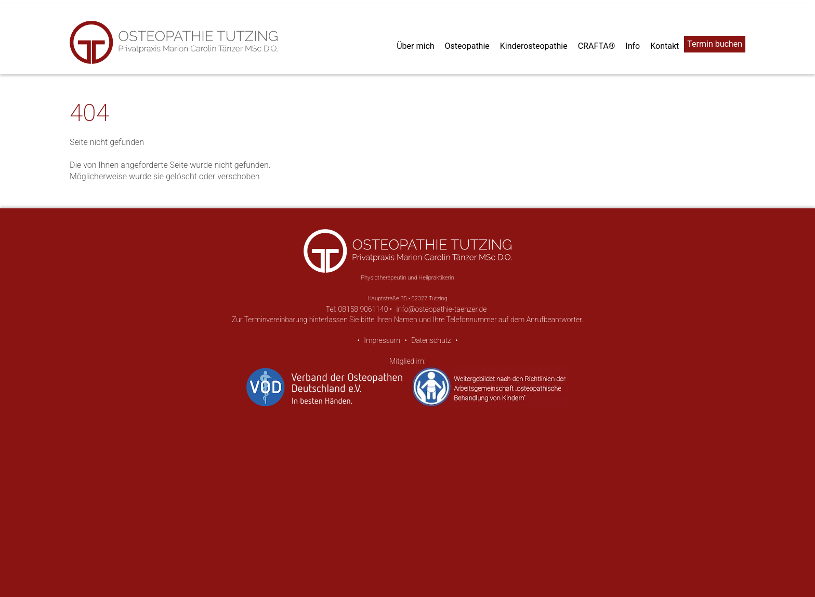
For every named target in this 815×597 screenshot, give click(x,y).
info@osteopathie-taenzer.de (442, 309)
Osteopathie (467, 46)
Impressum (382, 340)
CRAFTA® (596, 46)
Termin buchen (714, 44)
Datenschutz (431, 340)
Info (632, 46)
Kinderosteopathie (534, 46)
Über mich (415, 46)
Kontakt (664, 46)
